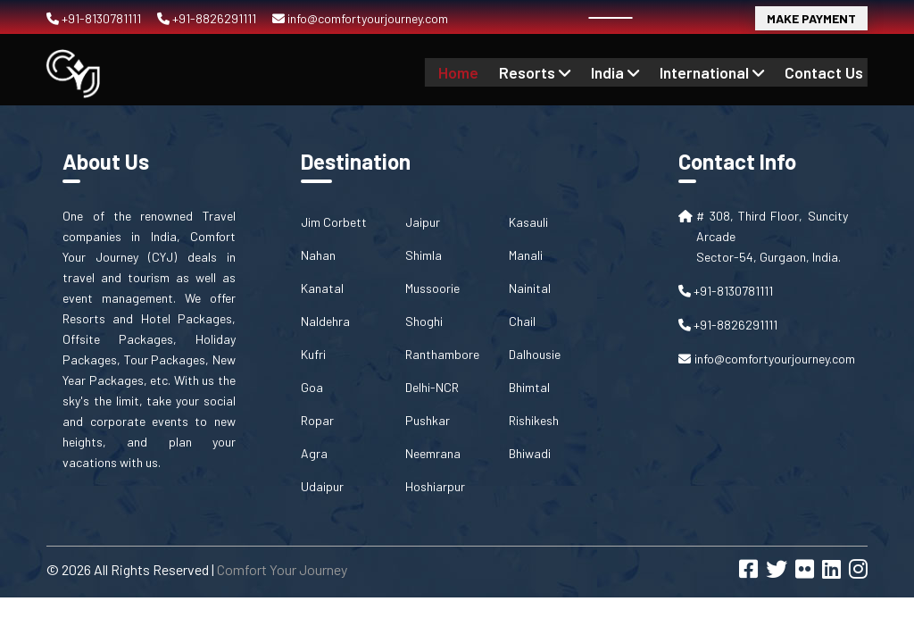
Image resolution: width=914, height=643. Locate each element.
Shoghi (424, 321)
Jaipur (422, 222)
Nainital (530, 288)
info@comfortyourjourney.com (360, 18)
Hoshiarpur (435, 486)
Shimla (423, 255)
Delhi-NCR (432, 387)
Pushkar (427, 420)
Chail (522, 321)
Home (480, 71)
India (628, 71)
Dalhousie (535, 354)
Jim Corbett (334, 222)
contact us (826, 71)
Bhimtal (529, 387)
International (720, 71)
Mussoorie (432, 288)
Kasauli (528, 222)
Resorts (552, 71)
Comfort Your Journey (282, 569)
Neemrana (433, 453)
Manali (526, 255)
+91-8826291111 (208, 18)
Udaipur (322, 486)
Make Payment (811, 18)
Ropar (317, 420)
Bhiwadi (530, 453)
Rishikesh (534, 420)
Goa (312, 387)
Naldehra (325, 321)
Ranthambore (442, 354)
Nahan (318, 255)
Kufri (313, 354)
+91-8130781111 (95, 18)
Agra (314, 453)
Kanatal (322, 288)
